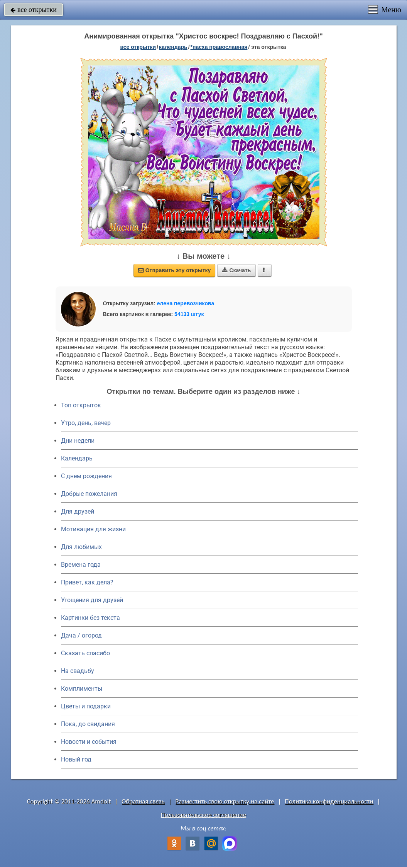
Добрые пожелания (89, 493)
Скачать (236, 270)
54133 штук (189, 314)
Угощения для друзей (92, 600)
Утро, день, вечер (86, 423)
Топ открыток (81, 405)
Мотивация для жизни (93, 529)
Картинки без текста (90, 617)
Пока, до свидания (88, 724)
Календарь (173, 47)
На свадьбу (77, 671)
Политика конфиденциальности (329, 801)
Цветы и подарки (86, 706)
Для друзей (77, 511)
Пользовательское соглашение (203, 815)
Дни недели (78, 440)
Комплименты (81, 688)
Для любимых (81, 547)
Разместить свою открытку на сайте (225, 801)
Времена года (81, 564)
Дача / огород (81, 635)
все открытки (33, 9)
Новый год (76, 759)
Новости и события (89, 741)
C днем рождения (86, 476)
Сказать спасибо (85, 653)
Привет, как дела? (87, 582)
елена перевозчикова (185, 303)
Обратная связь (143, 801)
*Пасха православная (219, 47)
